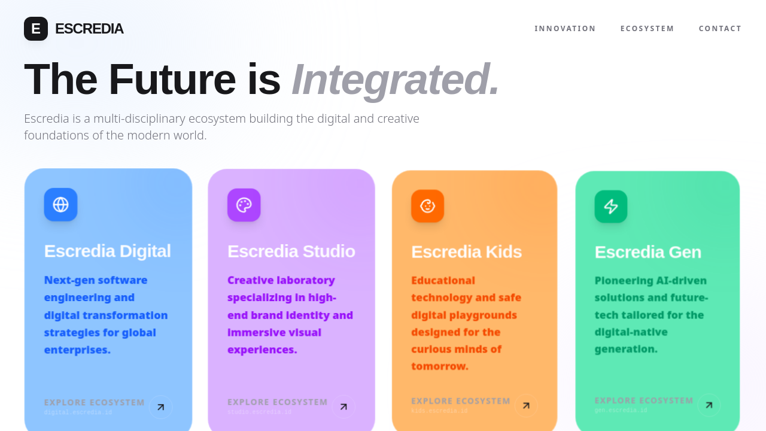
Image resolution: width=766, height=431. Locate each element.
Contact (720, 29)
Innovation (566, 29)
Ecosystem (648, 29)
